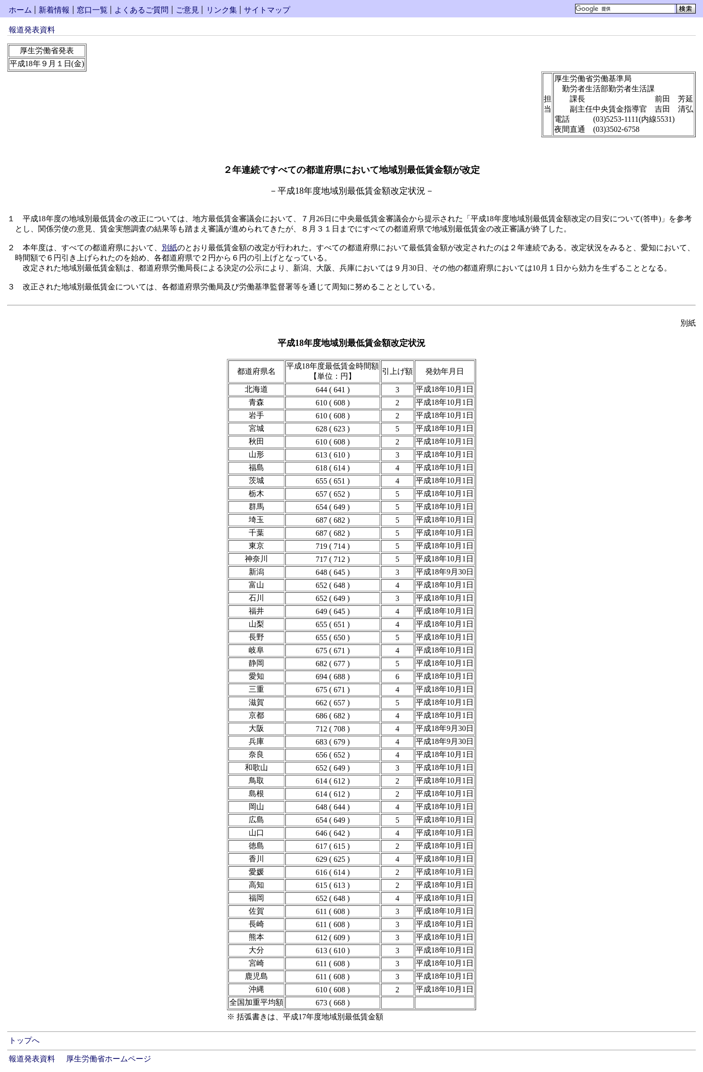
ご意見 (187, 10)
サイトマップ (267, 10)
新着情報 (54, 10)
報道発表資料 (32, 30)
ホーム (20, 10)
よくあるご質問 (141, 10)
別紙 (169, 247)
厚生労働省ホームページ (108, 1059)
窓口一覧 (92, 10)
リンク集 (221, 10)
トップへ (24, 1040)
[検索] (625, 8)
